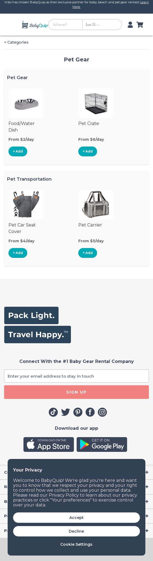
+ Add (18, 151)
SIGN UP (76, 392)
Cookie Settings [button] (76, 544)
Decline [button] (76, 531)
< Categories (16, 42)
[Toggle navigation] (14, 24)
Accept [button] (76, 517)
